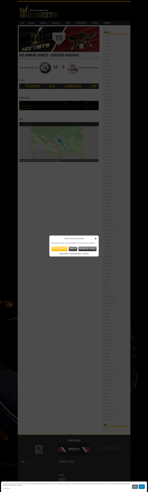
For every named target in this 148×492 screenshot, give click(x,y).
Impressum (86, 253)
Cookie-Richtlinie (64, 253)
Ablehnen (73, 249)
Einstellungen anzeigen (87, 249)
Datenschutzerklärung (76, 253)
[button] (96, 239)
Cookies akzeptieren (59, 249)
